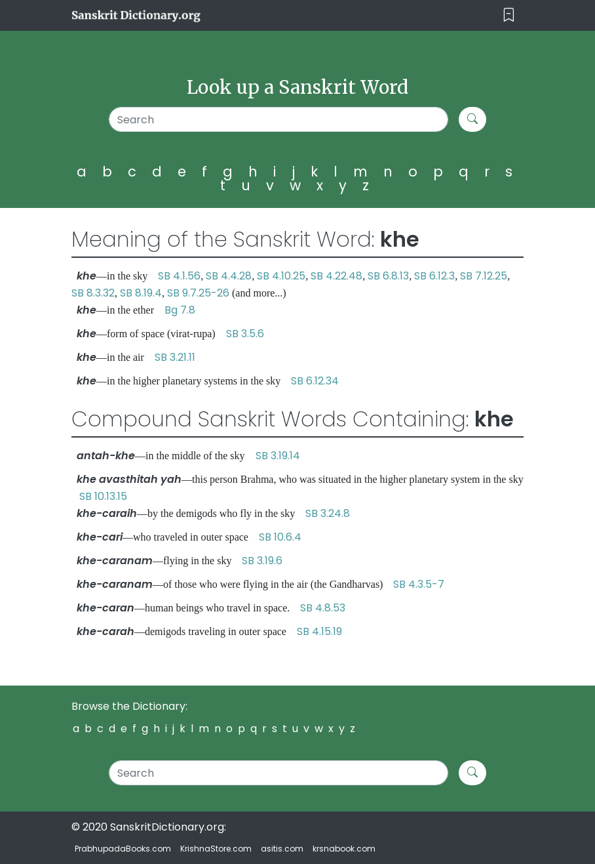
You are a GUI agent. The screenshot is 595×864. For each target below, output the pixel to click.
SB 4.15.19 (319, 631)
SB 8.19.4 (141, 292)
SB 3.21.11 (175, 357)
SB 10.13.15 (103, 496)
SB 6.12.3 (434, 275)
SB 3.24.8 (327, 513)
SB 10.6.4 (280, 537)
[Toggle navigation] (509, 15)
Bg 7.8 (179, 310)
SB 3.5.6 (245, 333)
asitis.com (282, 848)
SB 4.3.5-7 (418, 584)
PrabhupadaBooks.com (123, 848)
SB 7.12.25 (483, 275)
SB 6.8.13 (388, 275)
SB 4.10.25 (281, 275)
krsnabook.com (344, 848)
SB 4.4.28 (229, 275)
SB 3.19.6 (262, 560)
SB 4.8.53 (322, 607)
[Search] (278, 119)
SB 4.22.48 (336, 275)
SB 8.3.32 (93, 292)
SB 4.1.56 (179, 275)
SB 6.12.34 (315, 380)
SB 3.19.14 (278, 455)
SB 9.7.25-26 (198, 292)
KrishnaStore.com (216, 848)
